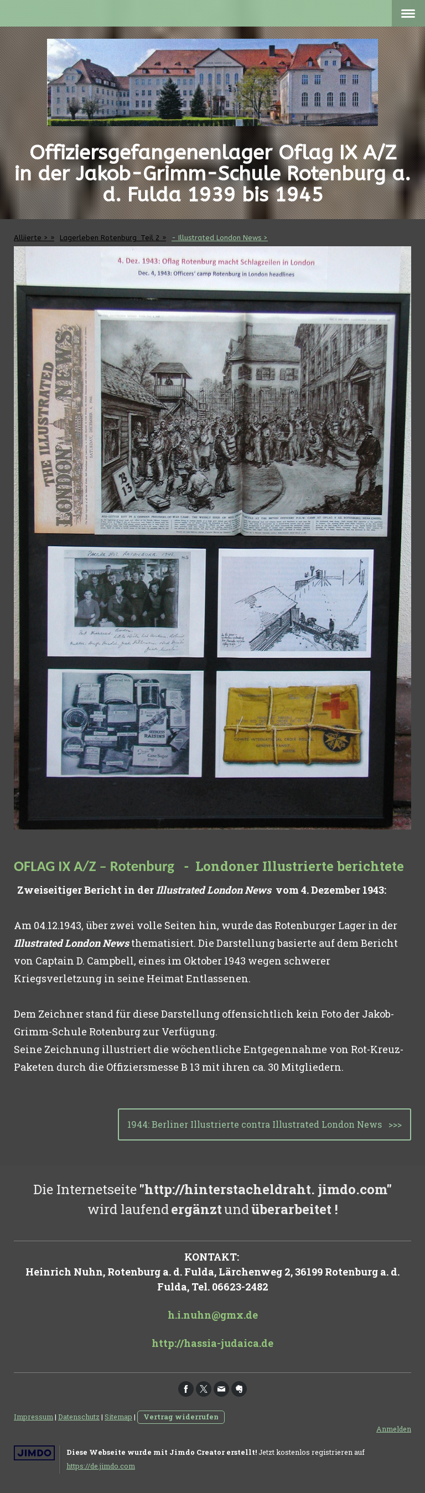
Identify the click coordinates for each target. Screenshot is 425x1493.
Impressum (33, 1416)
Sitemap (118, 1416)
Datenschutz (79, 1416)
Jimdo (34, 1452)
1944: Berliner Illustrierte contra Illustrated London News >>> (264, 1124)
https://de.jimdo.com (100, 1465)
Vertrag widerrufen (181, 1416)
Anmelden (393, 1428)
